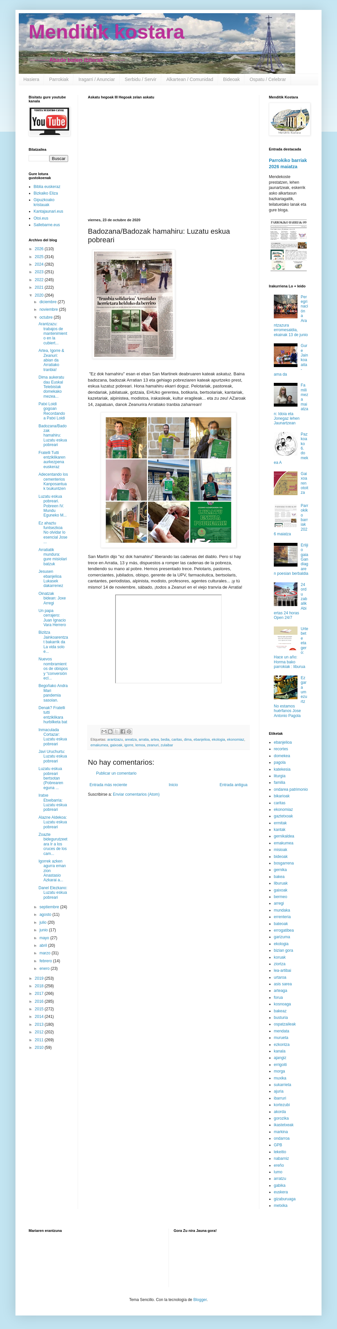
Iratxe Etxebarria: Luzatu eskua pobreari (53, 802)
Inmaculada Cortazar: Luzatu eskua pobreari (53, 737)
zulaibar (167, 745)
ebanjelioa (202, 739)
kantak (279, 829)
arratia (144, 739)
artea (155, 739)
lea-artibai (282, 970)
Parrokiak (58, 79)
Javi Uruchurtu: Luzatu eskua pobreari (53, 756)
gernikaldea (284, 836)
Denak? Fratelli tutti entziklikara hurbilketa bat (53, 714)
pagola (280, 762)
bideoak (281, 856)
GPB (278, 1145)
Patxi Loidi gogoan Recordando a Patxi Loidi (52, 411)
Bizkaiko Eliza (46, 193)
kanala (279, 1051)
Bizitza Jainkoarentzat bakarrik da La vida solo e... (53, 642)
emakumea (99, 745)
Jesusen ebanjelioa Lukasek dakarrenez (51, 578)
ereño (279, 1165)
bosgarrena (284, 863)
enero (45, 968)
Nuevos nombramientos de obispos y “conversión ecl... (53, 668)
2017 (40, 993)
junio (44, 930)
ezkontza (282, 1044)
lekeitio (280, 1152)
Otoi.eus (41, 218)
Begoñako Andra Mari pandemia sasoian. (53, 692)
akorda (280, 1111)
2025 (40, 256)
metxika (280, 1205)
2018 (40, 986)
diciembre (48, 302)
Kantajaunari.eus (48, 211)
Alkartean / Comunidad (189, 79)
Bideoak (231, 79)
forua (278, 997)
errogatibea (284, 930)
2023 (40, 272)
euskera (281, 1192)
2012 (40, 1032)
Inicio (173, 785)
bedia (165, 739)
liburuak (281, 883)
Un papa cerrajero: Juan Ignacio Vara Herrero (52, 617)
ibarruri (280, 1098)
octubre (46, 317)
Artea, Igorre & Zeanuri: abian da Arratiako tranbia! (51, 360)
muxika (280, 1078)
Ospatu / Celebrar (267, 79)
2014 (40, 1016)
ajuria (278, 1091)
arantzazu (115, 739)
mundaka (282, 910)
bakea (279, 876)
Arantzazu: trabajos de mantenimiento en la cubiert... (53, 333)
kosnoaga (282, 1004)
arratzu (280, 1178)
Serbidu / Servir (140, 79)
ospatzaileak (285, 1024)
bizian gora (283, 950)
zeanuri (153, 745)
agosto (45, 914)
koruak (280, 957)
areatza (131, 739)
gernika (280, 869)
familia (279, 782)
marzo (45, 953)
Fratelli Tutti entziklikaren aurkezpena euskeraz (52, 459)
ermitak (280, 823)
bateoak (281, 923)
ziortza (279, 964)
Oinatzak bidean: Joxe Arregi (52, 598)
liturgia (279, 776)
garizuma (282, 937)
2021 (40, 287)
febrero (46, 961)
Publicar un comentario (116, 773)
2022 (40, 280)
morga (279, 1071)
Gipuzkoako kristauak (44, 202)
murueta (281, 1037)
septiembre (49, 907)
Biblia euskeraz (47, 186)
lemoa (140, 745)
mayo (44, 938)
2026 (40, 249)
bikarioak (282, 796)
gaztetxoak (283, 816)
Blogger (200, 1299)
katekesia (282, 769)
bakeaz (280, 1011)
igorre (129, 745)
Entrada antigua (233, 785)
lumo (278, 1172)
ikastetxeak (284, 1125)
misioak (280, 849)
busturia (281, 1017)
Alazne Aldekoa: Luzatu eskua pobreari (53, 822)
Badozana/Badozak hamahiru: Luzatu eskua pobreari (53, 435)
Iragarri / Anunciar (96, 79)
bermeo (280, 896)
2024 (40, 264)
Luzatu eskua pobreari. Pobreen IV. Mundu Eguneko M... (53, 506)
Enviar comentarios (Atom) (136, 794)
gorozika (281, 1118)
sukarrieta (282, 1084)
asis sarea (283, 984)
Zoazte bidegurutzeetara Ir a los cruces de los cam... (53, 844)
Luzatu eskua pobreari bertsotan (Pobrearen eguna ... (51, 778)
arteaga (280, 990)
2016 (40, 1001)
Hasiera (31, 79)
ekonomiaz (235, 739)
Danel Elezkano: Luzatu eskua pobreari (53, 893)
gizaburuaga (285, 1199)
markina (281, 1132)
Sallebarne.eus (47, 225)
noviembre (49, 309)
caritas (176, 739)
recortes (281, 749)
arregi (279, 903)
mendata (281, 1031)
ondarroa (282, 1138)
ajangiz (280, 1057)
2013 (40, 1024)
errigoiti (280, 1064)
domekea (282, 756)
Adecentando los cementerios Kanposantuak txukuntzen (53, 481)
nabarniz (281, 1158)
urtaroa (280, 977)
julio (43, 922)
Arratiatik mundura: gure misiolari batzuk (53, 556)
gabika (279, 1185)
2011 (40, 1040)
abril (43, 945)
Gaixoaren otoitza (304, 483)
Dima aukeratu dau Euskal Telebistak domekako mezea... (51, 387)
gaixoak (116, 745)
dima (188, 739)
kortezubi (282, 1105)
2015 (40, 1009)
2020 (40, 295)
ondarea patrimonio (291, 789)
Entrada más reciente (108, 785)
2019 (40, 978)
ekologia (218, 739)
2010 (40, 1047)
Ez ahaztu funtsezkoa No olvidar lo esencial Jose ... (53, 533)
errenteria (282, 917)
